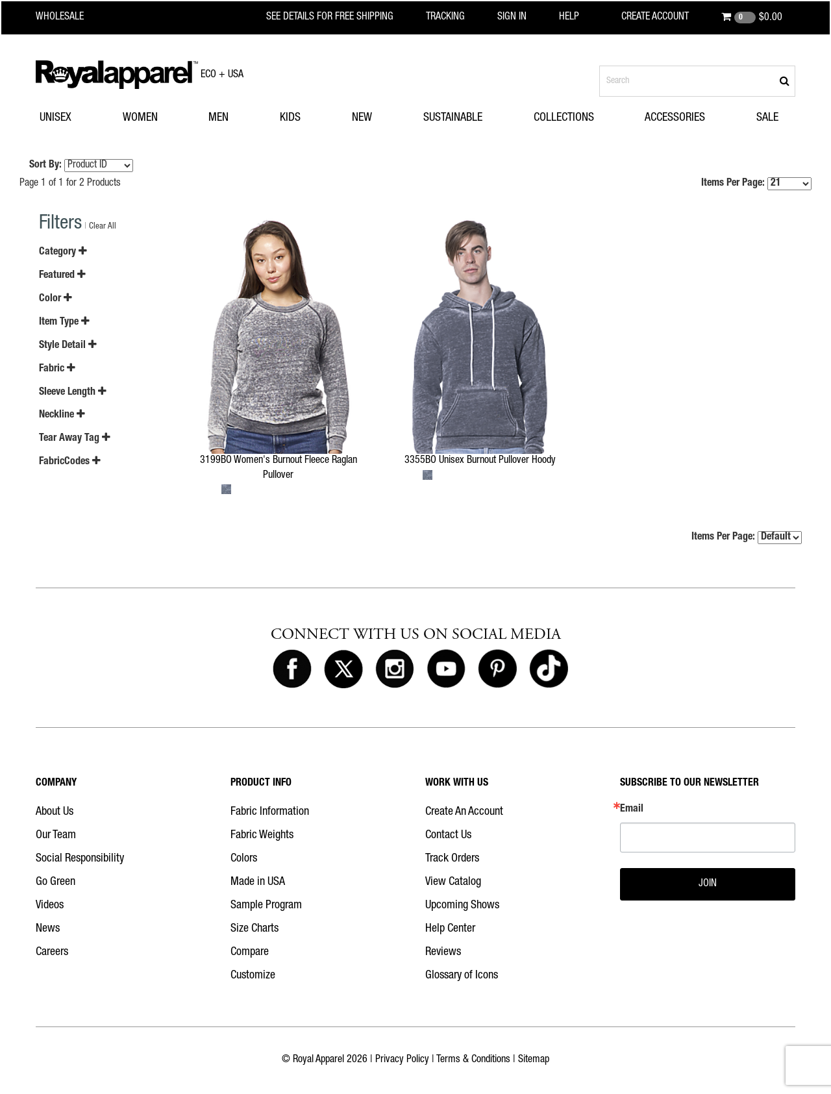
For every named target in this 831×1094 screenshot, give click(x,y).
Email (631, 809)
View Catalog (453, 882)
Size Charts (254, 929)
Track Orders (452, 859)
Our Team (56, 835)
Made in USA (257, 882)
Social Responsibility (80, 859)
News (48, 929)
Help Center (450, 929)
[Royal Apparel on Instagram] (394, 669)
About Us (54, 812)
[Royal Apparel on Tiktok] (548, 669)
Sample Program (266, 906)
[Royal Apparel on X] (343, 669)
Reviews (443, 952)
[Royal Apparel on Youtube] (446, 669)
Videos (50, 906)
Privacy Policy (402, 1060)
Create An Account (464, 812)
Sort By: (45, 165)
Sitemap (533, 1060)
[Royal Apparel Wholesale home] (71, 17)
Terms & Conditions (473, 1060)
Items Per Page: (756, 183)
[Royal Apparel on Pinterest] (497, 669)
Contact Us (448, 835)
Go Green (55, 882)
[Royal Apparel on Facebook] (292, 669)
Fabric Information (269, 812)
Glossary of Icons (461, 976)
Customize (252, 976)
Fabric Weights (261, 835)
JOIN (708, 884)
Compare (249, 952)
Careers (52, 952)
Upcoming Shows (462, 906)
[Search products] (697, 81)
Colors (243, 859)
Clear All (102, 227)
